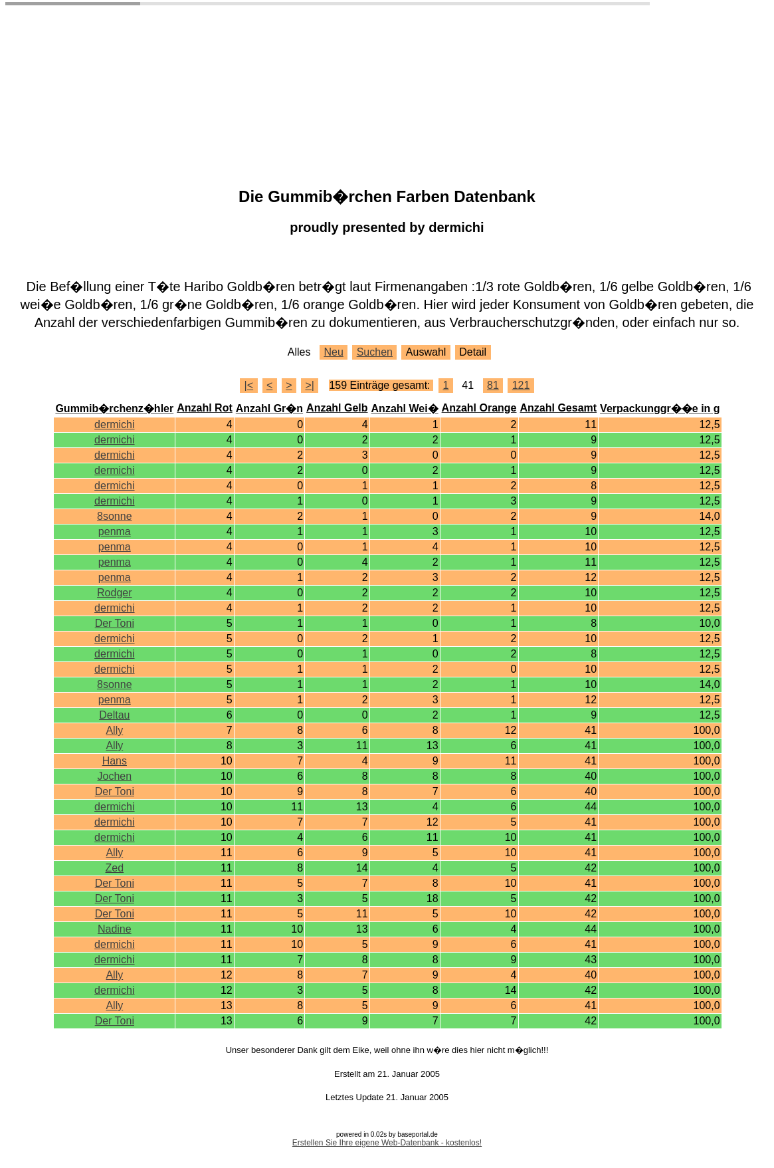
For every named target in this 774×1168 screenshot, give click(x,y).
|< (249, 385)
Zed (115, 868)
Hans (114, 760)
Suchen (375, 352)
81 (493, 385)
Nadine (115, 929)
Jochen (115, 776)
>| (310, 385)
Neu (333, 352)
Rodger (114, 592)
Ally (114, 730)
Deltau (114, 715)
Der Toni (114, 623)
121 (521, 385)
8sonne (114, 516)
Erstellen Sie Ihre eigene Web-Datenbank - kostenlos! (387, 1142)
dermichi (114, 424)
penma (114, 531)
